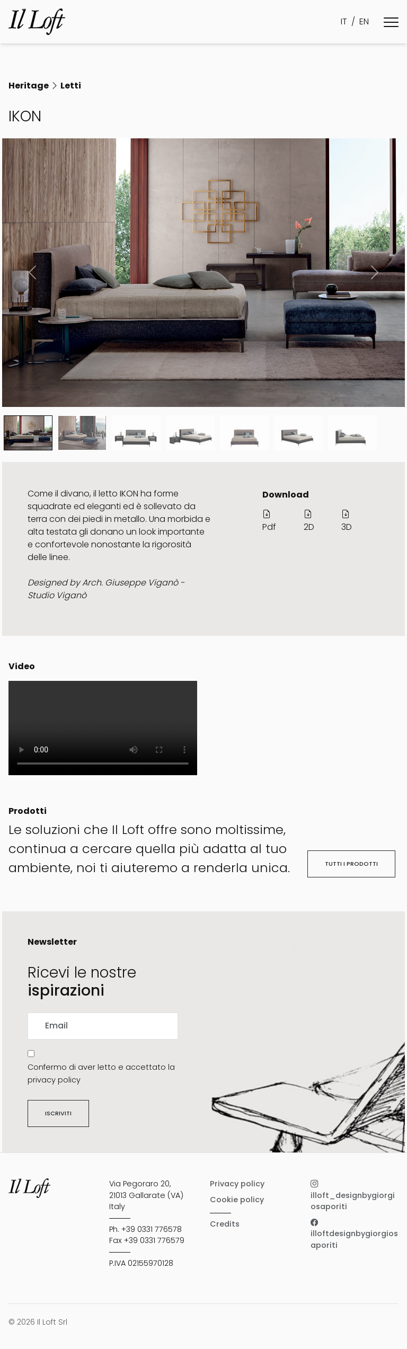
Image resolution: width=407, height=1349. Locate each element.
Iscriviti (58, 1113)
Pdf (269, 520)
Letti (70, 85)
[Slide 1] (82, 432)
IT (344, 21)
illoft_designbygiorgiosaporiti (353, 1195)
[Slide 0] (28, 432)
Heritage (28, 85)
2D (309, 520)
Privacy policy (237, 1183)
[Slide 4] (244, 432)
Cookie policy (237, 1199)
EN (364, 21)
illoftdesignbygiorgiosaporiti (354, 1233)
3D (346, 520)
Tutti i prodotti (351, 863)
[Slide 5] (298, 432)
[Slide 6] (352, 432)
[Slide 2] (136, 432)
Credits (225, 1224)
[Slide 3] (190, 432)
